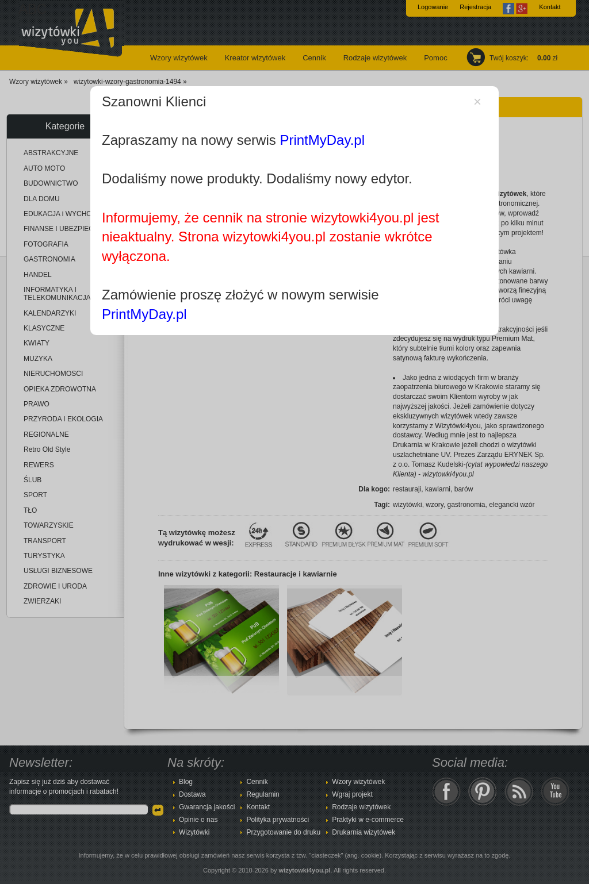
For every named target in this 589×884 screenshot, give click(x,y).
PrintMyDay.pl (322, 140)
